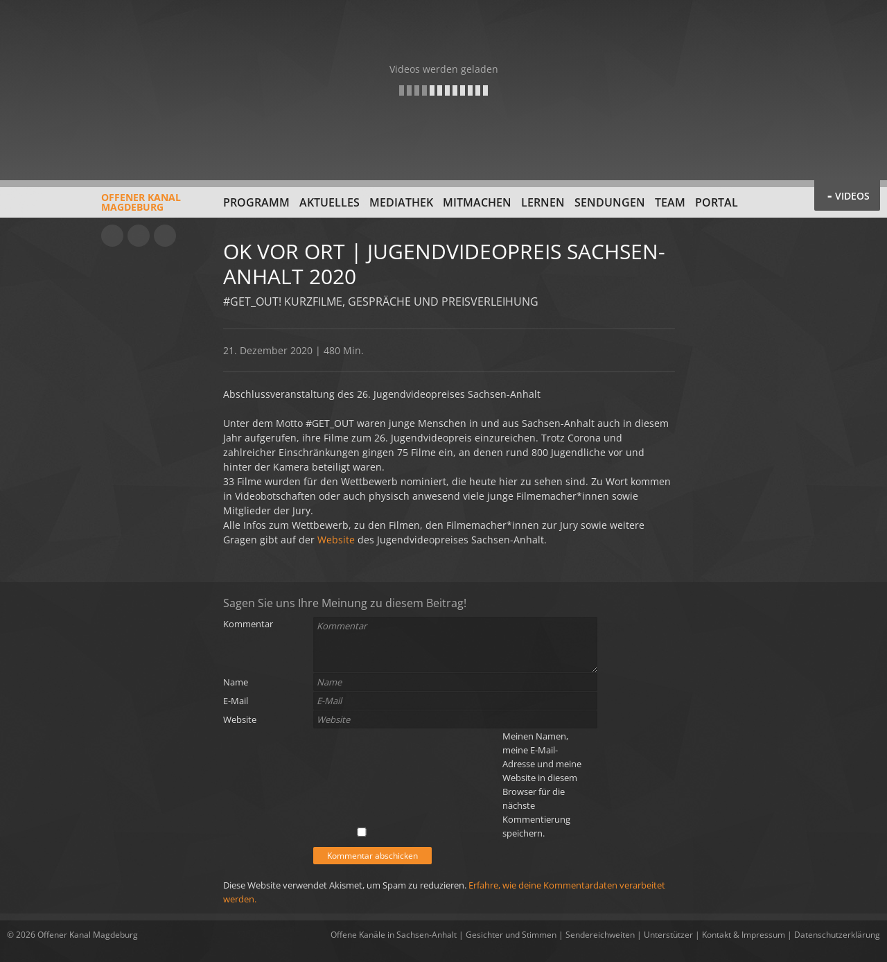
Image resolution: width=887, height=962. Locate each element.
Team (670, 202)
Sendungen (609, 202)
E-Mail (235, 700)
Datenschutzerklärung (837, 935)
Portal (716, 202)
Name (235, 682)
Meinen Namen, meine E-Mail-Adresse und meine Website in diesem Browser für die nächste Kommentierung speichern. (541, 784)
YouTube (112, 236)
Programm (256, 202)
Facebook (139, 236)
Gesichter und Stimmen (511, 935)
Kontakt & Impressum (743, 935)
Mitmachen (477, 202)
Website (336, 539)
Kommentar (248, 624)
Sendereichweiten (600, 935)
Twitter (165, 236)
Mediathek (401, 202)
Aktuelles (329, 202)
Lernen (543, 202)
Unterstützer (668, 935)
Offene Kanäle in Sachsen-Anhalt (394, 935)
